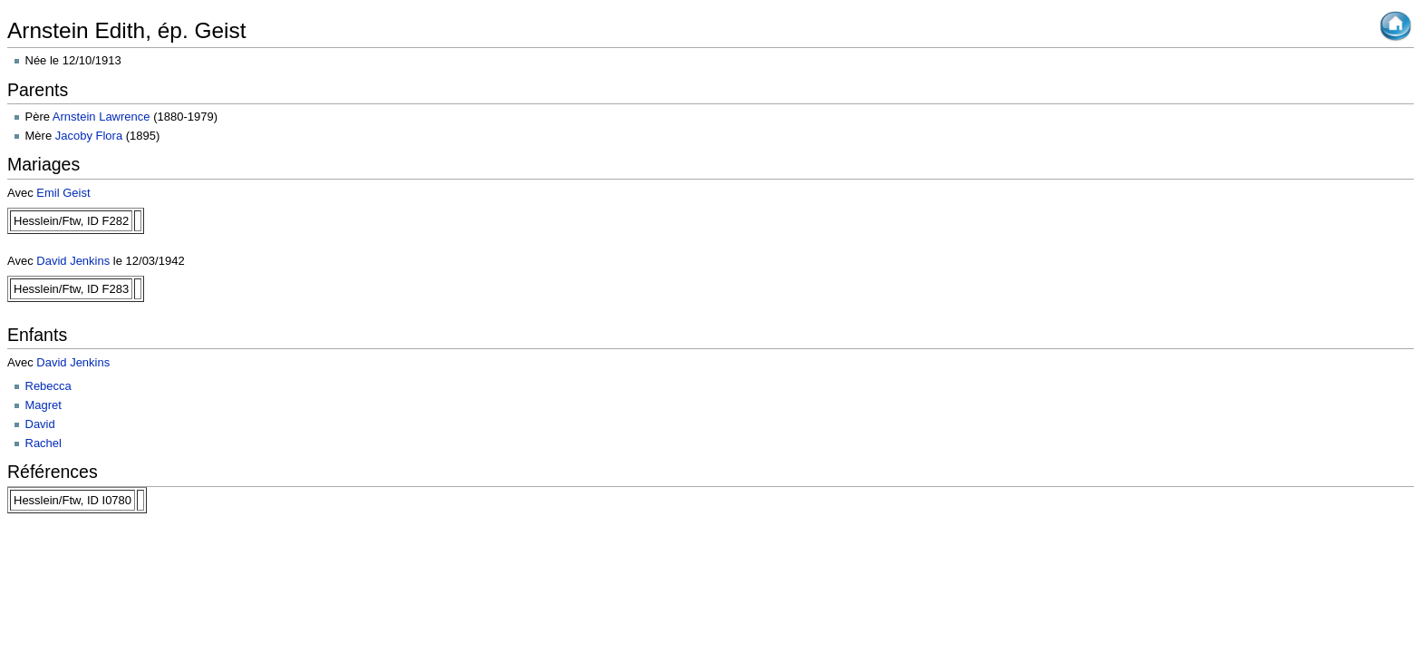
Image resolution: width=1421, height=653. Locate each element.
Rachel (43, 443)
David (40, 424)
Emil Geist (63, 193)
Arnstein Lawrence (101, 116)
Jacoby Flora (88, 135)
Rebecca (48, 386)
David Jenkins (73, 261)
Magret (43, 405)
